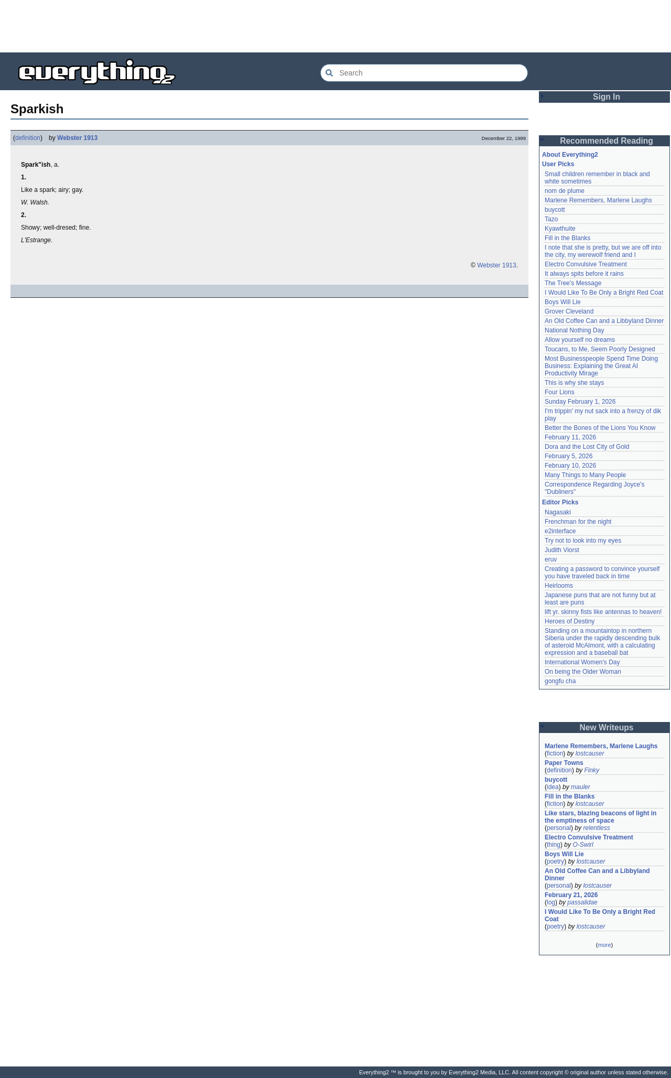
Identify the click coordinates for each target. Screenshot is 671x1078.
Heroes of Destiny (569, 621)
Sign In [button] (606, 96)
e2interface (560, 531)
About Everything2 (570, 154)
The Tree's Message (573, 283)
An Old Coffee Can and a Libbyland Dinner (604, 321)
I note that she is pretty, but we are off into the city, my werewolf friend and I (603, 251)
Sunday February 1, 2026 (580, 401)
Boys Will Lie (563, 302)
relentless (596, 828)
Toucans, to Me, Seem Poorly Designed (600, 349)
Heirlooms (559, 585)
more (604, 945)
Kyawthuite (560, 228)
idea (553, 787)
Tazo (551, 219)
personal (559, 828)
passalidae (582, 902)
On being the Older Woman (583, 671)
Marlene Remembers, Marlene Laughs (598, 200)
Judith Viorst (562, 550)
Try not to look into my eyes (583, 540)
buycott (555, 209)
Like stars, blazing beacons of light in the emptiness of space (600, 817)
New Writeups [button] (607, 727)
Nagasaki (558, 512)
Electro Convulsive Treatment (586, 264)
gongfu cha (560, 681)
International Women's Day (582, 662)
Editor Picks (560, 502)
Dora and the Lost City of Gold (587, 446)
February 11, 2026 (570, 437)
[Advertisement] (335, 26)
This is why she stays (574, 382)
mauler (580, 787)
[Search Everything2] (424, 73)
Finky (591, 770)
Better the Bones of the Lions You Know (600, 428)
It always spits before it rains (584, 273)
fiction (555, 753)
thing (553, 844)
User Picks (558, 164)
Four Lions (560, 392)
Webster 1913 (77, 138)
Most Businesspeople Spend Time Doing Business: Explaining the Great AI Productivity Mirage (601, 366)
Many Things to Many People (585, 475)
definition (27, 138)
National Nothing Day (574, 330)
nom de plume (565, 191)
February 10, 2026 (570, 465)
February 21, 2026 (571, 895)
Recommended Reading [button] (606, 140)
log (551, 902)
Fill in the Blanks (567, 238)
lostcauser (590, 753)
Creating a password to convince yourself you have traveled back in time (602, 572)
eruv (551, 559)
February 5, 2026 (568, 456)
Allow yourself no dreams (580, 339)
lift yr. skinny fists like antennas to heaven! (603, 612)
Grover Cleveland (569, 311)
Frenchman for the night (578, 521)
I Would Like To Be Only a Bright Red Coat (604, 292)
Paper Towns (564, 763)
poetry (555, 861)
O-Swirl (582, 844)
